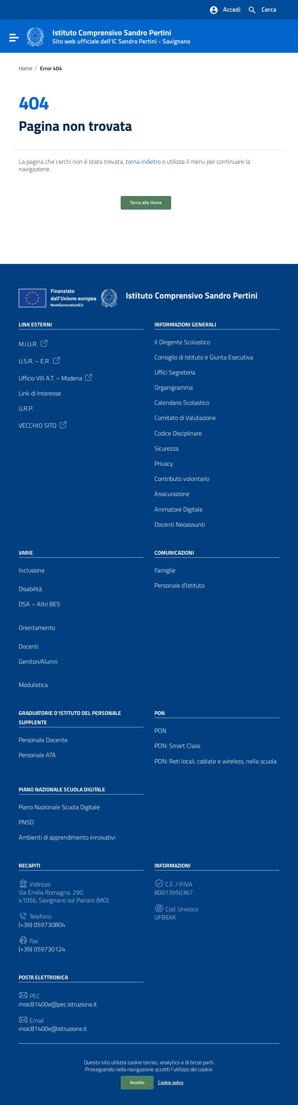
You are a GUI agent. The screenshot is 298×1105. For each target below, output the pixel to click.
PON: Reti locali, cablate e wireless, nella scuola (215, 761)
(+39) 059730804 (42, 924)
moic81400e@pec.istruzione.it (58, 1004)
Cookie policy (171, 1082)
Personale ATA (37, 755)
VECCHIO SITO (43, 424)
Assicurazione (171, 494)
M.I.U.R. (34, 343)
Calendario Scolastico (181, 402)
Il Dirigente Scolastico (182, 342)
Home (25, 68)
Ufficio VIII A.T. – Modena (56, 377)
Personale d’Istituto (179, 585)
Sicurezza (166, 448)
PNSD (26, 822)
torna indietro (143, 161)
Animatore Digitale (178, 509)
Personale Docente (43, 740)
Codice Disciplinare (178, 433)
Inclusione (32, 570)
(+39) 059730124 (42, 949)
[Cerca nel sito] (261, 10)
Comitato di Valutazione (185, 418)
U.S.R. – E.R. (40, 360)
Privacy (163, 463)
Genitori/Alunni (38, 661)
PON (160, 730)
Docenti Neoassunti (179, 524)
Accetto (137, 1082)
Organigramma (173, 387)
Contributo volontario (181, 478)
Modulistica (33, 685)
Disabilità (30, 589)
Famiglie (164, 570)
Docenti (28, 646)
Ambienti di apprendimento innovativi (67, 837)
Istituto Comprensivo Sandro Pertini (121, 34)
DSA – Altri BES (39, 604)
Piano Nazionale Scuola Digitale (59, 807)
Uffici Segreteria (174, 372)
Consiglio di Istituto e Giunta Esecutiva (203, 357)
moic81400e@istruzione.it (53, 1028)
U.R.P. (26, 408)
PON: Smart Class (177, 745)
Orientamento (37, 627)
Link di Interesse (40, 393)
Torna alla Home (146, 202)
